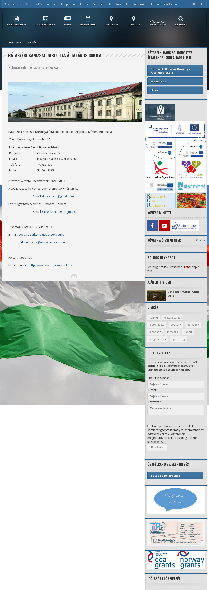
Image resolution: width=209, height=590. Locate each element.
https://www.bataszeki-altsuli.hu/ (51, 265)
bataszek (17, 68)
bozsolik (176, 325)
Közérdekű (122, 4)
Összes (200, 240)
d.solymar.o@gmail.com (58, 196)
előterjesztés (172, 317)
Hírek (154, 90)
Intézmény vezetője (22, 147)
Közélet (85, 4)
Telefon (14, 164)
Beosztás (15, 153)
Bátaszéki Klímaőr (167, 4)
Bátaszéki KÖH (34, 4)
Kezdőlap (199, 4)
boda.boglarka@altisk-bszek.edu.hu (42, 234)
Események (158, 81)
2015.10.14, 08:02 (44, 68)
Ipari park (71, 4)
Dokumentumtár (102, 4)
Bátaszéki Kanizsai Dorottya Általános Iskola (170, 70)
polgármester (157, 339)
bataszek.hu (15, 42)
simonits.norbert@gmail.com (61, 212)
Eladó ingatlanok (142, 4)
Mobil (12, 170)
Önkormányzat (13, 4)
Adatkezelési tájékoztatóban (166, 434)
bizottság (155, 332)
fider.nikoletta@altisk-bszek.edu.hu (42, 242)
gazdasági (178, 339)
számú (153, 317)
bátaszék (193, 325)
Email (12, 159)
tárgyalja (172, 332)
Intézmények (55, 4)
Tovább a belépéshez (165, 475)
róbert (188, 332)
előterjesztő (156, 325)
